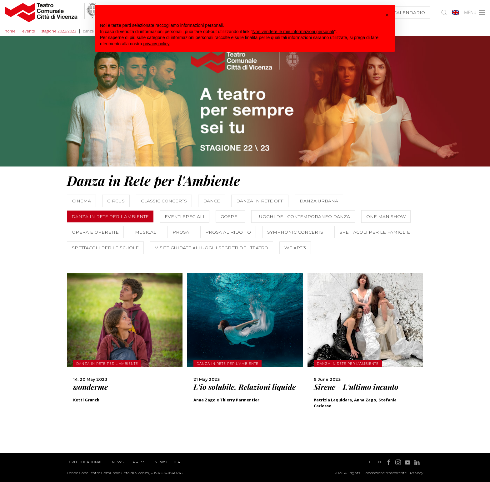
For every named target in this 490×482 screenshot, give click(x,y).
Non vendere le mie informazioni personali (293, 31)
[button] (387, 15)
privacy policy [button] (156, 43)
